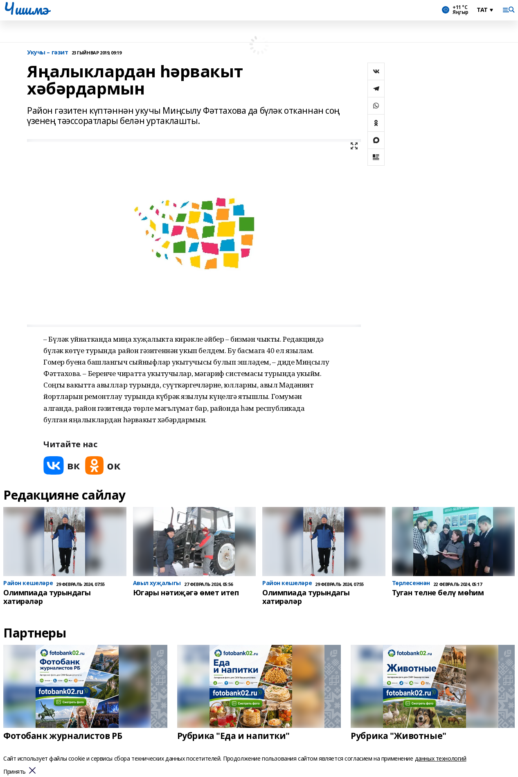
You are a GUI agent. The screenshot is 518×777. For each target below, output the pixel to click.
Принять (14, 771)
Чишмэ (26, 8)
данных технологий (440, 758)
